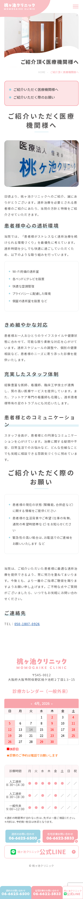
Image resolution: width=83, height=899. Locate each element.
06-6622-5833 (47, 892)
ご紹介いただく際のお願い (34, 97)
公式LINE (38, 851)
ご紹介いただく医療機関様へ (35, 89)
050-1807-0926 (27, 624)
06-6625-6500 (16, 892)
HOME (41, 72)
